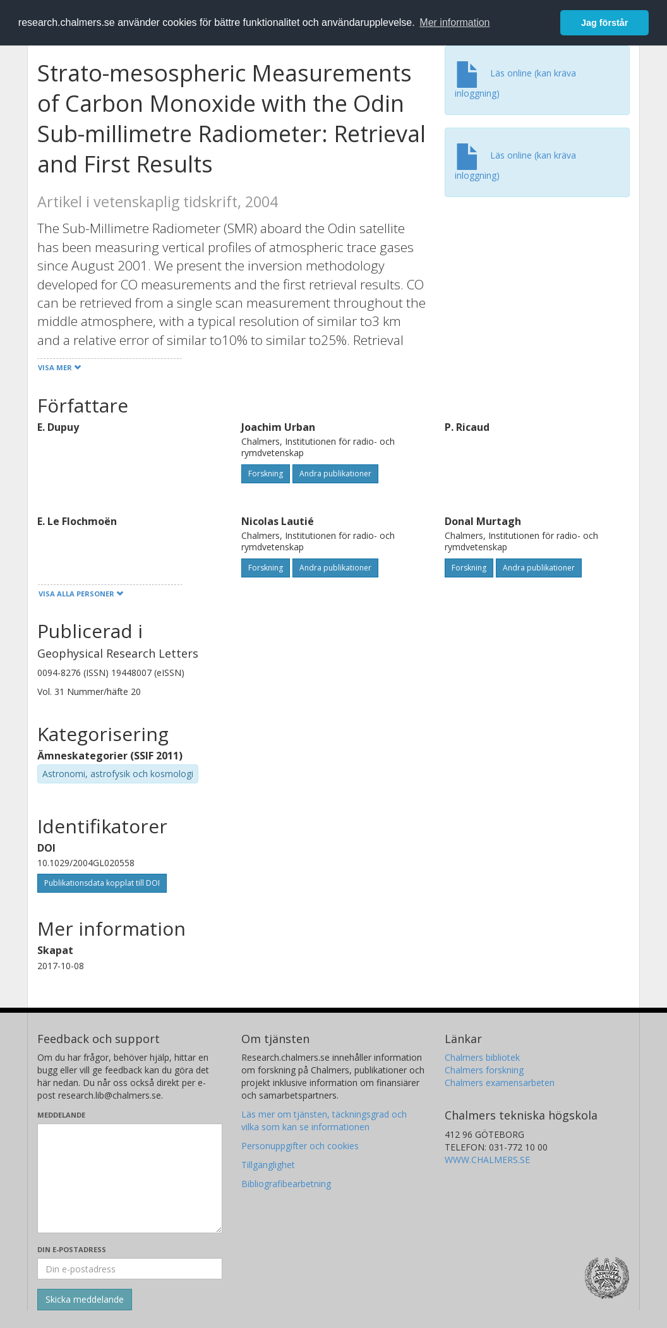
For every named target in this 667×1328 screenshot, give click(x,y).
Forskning (265, 473)
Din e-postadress (71, 1249)
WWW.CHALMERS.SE (487, 1160)
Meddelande (61, 1115)
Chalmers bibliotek (482, 1057)
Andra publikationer (335, 473)
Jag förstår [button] (604, 23)
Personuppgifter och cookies (300, 1146)
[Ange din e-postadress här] (129, 1268)
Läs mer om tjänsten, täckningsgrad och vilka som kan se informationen (324, 1120)
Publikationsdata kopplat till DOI (102, 883)
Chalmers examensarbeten (500, 1083)
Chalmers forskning (484, 1070)
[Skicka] (84, 1299)
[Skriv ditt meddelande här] (129, 1178)
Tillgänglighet (268, 1165)
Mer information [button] (454, 22)
